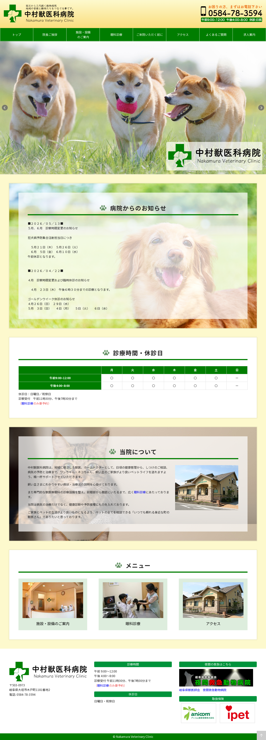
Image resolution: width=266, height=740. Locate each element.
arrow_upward (261, 735)
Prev (5, 108)
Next (261, 108)
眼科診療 (27, 403)
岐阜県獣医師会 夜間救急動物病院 (216, 687)
